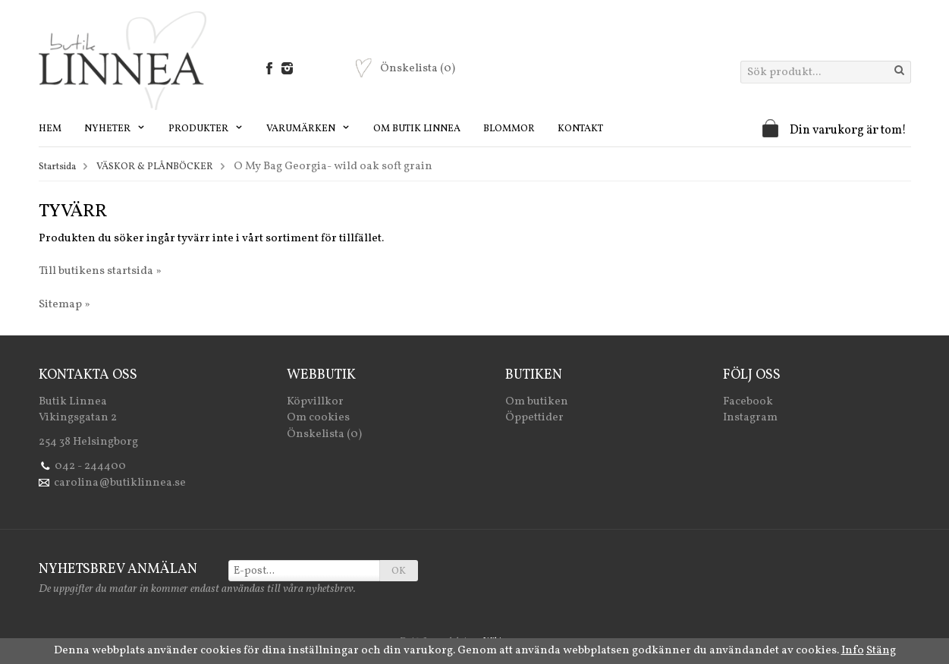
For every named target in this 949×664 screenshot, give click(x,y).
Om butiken (536, 402)
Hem (50, 129)
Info (852, 651)
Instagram (750, 418)
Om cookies (318, 418)
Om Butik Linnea (416, 129)
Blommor (509, 129)
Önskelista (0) (324, 434)
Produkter (206, 129)
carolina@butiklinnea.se (120, 483)
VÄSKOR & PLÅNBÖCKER (154, 167)
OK (398, 571)
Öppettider (534, 418)
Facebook (748, 402)
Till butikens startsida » (100, 271)
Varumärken (308, 129)
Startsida (57, 167)
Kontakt (580, 129)
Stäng (881, 651)
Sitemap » (64, 305)
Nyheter (115, 129)
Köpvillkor (315, 402)
